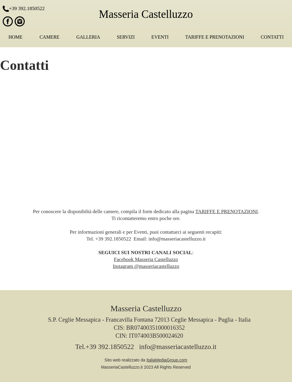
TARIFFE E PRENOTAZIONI (226, 211)
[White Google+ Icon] (276, 197)
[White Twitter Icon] (276, 185)
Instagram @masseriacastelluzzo (146, 266)
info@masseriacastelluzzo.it (177, 239)
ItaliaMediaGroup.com (166, 360)
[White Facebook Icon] (276, 173)
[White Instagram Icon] (276, 208)
